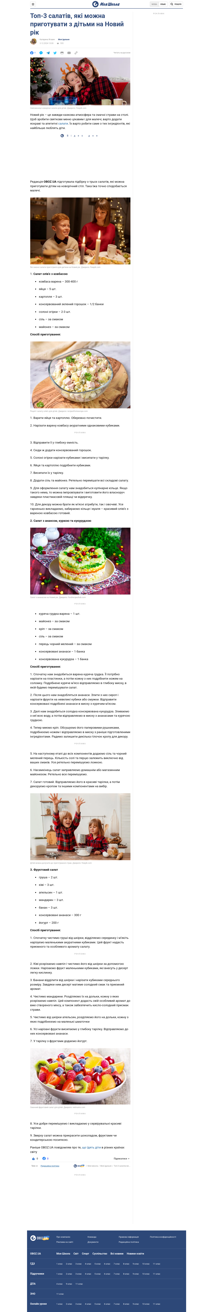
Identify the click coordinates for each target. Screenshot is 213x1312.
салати (63, 123)
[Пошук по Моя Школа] (176, 4)
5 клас (97, 1264)
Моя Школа (93, 1166)
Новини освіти (135, 1253)
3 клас (78, 1264)
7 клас (117, 1264)
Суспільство (99, 1253)
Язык (163, 4)
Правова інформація (129, 1237)
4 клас (88, 1264)
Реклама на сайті (64, 1242)
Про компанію (63, 1237)
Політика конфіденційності (163, 1237)
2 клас (69, 1264)
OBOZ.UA (35, 1253)
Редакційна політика (50, 1166)
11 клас (156, 1264)
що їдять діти (91, 1147)
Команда (92, 1237)
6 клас (107, 1264)
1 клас (59, 1264)
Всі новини (117, 1253)
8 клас (126, 1264)
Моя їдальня (63, 39)
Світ (76, 1253)
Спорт (85, 1253)
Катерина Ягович (47, 39)
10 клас (146, 1264)
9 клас (136, 1264)
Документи (93, 1242)
